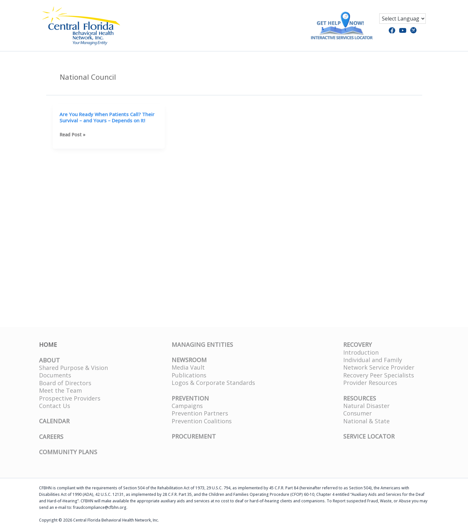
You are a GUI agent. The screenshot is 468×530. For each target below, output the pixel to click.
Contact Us (54, 406)
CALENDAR (54, 421)
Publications (189, 375)
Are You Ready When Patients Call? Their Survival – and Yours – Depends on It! (106, 117)
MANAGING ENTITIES (202, 344)
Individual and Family (372, 360)
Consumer (357, 413)
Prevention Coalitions (202, 421)
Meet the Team (60, 390)
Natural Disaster (366, 406)
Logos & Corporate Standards (213, 383)
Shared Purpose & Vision (73, 368)
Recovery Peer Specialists (378, 375)
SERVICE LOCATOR (369, 436)
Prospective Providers (69, 398)
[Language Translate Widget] (402, 18)
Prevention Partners (200, 413)
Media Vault (188, 367)
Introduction (361, 352)
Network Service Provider (378, 367)
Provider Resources (370, 383)
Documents (55, 375)
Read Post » (72, 134)
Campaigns (187, 406)
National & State (366, 421)
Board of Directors (65, 383)
